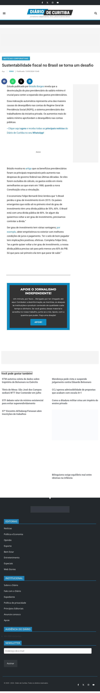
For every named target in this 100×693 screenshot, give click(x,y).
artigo (29, 169)
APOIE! (38, 323)
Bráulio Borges (36, 87)
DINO (11, 72)
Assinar (10, 664)
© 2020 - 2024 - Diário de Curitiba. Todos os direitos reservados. (26, 684)
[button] (4, 13)
